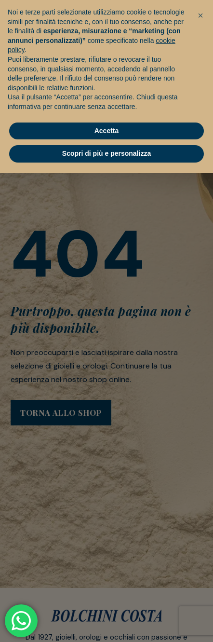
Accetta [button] (106, 131)
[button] (200, 15)
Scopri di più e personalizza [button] (106, 153)
